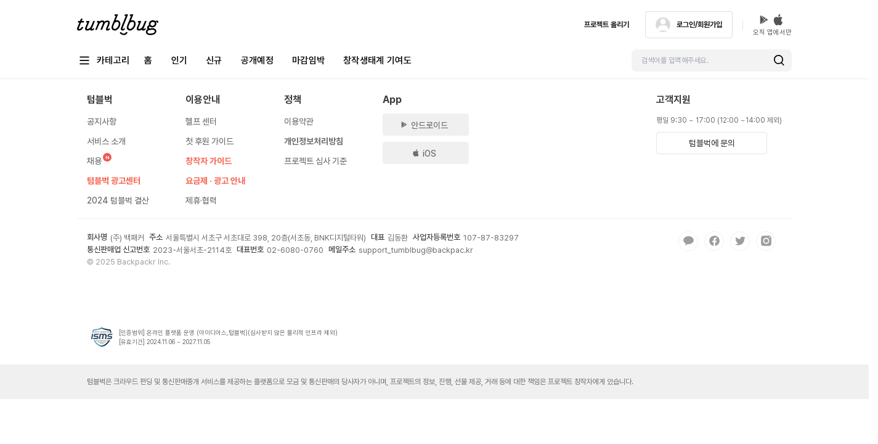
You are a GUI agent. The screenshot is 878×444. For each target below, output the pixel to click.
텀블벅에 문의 (712, 143)
